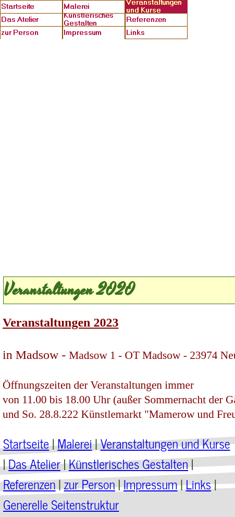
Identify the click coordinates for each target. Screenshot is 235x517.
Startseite (26, 443)
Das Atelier (34, 463)
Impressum (150, 484)
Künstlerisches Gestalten (128, 463)
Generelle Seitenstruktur (61, 504)
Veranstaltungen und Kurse (165, 443)
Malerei (74, 443)
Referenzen (29, 484)
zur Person (89, 484)
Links (199, 484)
